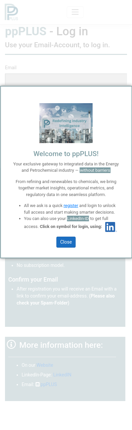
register (71, 205)
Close (66, 242)
